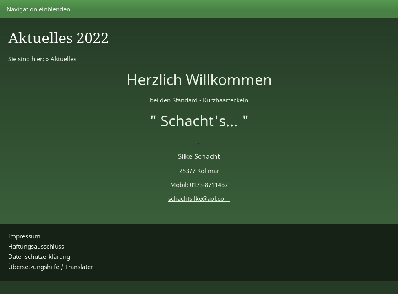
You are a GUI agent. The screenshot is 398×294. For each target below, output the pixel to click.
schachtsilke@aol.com (199, 198)
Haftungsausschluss (36, 246)
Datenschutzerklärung (39, 256)
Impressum (24, 236)
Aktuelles (63, 59)
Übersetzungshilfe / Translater (50, 267)
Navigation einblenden (38, 9)
